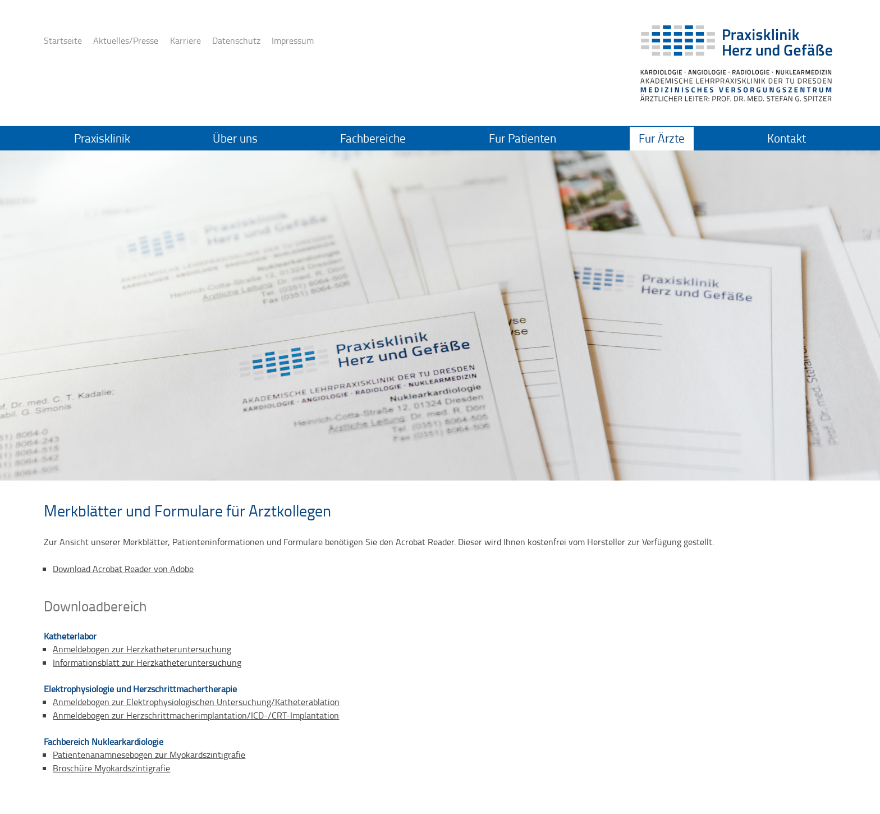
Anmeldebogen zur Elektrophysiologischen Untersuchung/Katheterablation (196, 702)
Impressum (293, 40)
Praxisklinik (102, 138)
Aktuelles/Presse (125, 40)
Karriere (185, 40)
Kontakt (786, 138)
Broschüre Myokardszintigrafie (111, 768)
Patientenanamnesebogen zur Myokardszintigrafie (149, 754)
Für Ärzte (662, 138)
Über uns (235, 138)
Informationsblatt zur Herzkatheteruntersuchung (147, 662)
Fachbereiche (373, 138)
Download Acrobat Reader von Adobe (123, 569)
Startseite (63, 40)
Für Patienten (522, 138)
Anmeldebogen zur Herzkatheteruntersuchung (142, 649)
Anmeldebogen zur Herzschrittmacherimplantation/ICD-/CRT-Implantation (196, 715)
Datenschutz (236, 40)
